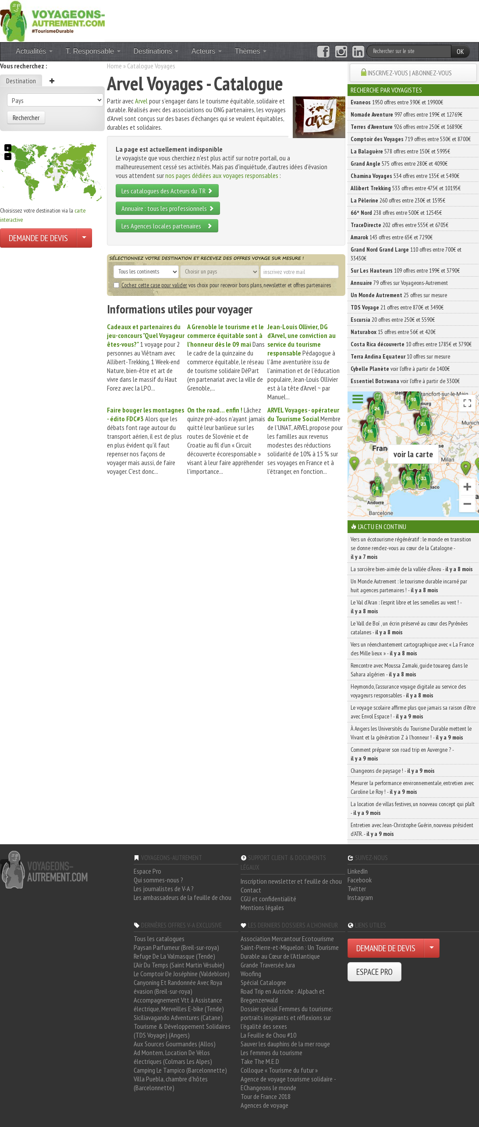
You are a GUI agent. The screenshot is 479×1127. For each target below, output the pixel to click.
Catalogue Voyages (151, 65)
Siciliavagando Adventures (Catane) (178, 1017)
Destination (21, 80)
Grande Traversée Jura (268, 964)
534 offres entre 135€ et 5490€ (405, 176)
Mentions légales (262, 907)
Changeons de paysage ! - (393, 771)
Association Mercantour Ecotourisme (287, 938)
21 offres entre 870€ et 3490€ (397, 307)
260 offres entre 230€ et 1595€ (398, 200)
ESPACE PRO (374, 972)
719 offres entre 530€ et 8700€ (411, 139)
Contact (251, 889)
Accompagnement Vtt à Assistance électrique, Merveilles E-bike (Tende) (179, 1004)
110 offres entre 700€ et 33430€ (406, 253)
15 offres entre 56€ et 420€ (393, 332)
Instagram (360, 897)
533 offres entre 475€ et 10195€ (406, 188)
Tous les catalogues (159, 938)
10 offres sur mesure (400, 356)
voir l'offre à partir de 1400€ (400, 369)
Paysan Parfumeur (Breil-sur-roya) (176, 947)
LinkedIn (358, 871)
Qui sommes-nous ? (158, 879)
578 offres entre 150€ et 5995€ (400, 151)
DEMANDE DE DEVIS (38, 238)
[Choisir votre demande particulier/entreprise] (84, 238)
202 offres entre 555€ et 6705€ (399, 225)
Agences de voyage (264, 1105)
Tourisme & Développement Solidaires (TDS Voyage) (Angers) (182, 1030)
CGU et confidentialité (268, 898)
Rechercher (26, 117)
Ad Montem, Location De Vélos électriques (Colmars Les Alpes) (173, 1057)
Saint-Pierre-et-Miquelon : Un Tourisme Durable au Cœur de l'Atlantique (290, 951)
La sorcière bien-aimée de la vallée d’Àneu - (412, 569)
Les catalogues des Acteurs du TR (167, 190)
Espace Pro (147, 871)
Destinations (156, 51)
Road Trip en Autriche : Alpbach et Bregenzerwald (283, 995)
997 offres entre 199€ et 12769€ (406, 114)
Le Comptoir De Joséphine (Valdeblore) (182, 973)
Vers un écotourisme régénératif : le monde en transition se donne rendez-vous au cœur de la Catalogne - (411, 548)
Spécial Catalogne (263, 982)
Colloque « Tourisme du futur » (279, 1070)
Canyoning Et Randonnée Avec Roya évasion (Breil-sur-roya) (178, 986)
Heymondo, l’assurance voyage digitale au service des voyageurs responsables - (408, 691)
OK (460, 51)
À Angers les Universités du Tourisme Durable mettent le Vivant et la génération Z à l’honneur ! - (411, 733)
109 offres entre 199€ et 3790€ (405, 270)
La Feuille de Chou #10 (268, 1035)
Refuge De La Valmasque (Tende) (174, 956)
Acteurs (207, 51)
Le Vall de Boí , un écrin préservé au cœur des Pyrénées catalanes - (409, 627)
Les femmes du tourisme (271, 1052)
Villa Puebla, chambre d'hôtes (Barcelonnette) (171, 1083)
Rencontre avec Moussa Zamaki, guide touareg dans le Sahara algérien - (409, 669)
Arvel (141, 100)
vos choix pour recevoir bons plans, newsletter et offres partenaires (222, 285)
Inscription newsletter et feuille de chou (291, 881)
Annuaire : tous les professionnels (167, 208)
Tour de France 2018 (266, 1096)
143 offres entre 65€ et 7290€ (392, 237)
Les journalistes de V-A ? (164, 888)
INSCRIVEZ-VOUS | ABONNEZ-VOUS (410, 72)
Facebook (360, 879)
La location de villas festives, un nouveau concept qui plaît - (413, 808)
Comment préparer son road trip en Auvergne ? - (402, 754)
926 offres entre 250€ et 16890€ (406, 127)
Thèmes (250, 51)
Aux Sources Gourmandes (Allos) (175, 1043)
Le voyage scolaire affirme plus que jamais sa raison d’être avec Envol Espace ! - (413, 712)
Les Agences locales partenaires (167, 225)
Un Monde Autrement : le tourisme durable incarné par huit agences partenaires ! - (409, 585)
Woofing (251, 973)
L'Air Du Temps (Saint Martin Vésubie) (179, 964)
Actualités (34, 51)
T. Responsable (93, 51)
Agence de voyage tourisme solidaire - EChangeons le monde (288, 1083)
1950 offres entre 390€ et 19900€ (397, 102)
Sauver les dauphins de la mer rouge (285, 1043)
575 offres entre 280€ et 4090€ (399, 163)
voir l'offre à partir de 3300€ (405, 381)
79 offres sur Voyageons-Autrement (399, 283)
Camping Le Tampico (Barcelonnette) (180, 1070)
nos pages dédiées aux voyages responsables (221, 175)
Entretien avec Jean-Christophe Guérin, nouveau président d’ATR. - (412, 829)
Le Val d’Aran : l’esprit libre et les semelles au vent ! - (406, 606)
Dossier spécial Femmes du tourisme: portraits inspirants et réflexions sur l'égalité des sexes (287, 1017)
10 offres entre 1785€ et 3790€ (411, 344)
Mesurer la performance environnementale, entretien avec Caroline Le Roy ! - (412, 787)
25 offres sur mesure (399, 295)
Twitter (357, 888)
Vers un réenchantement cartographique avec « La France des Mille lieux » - (412, 648)
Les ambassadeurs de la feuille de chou (182, 897)
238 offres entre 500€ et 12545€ (396, 213)
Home (114, 65)
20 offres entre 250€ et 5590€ (393, 320)
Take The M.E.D (260, 1061)
